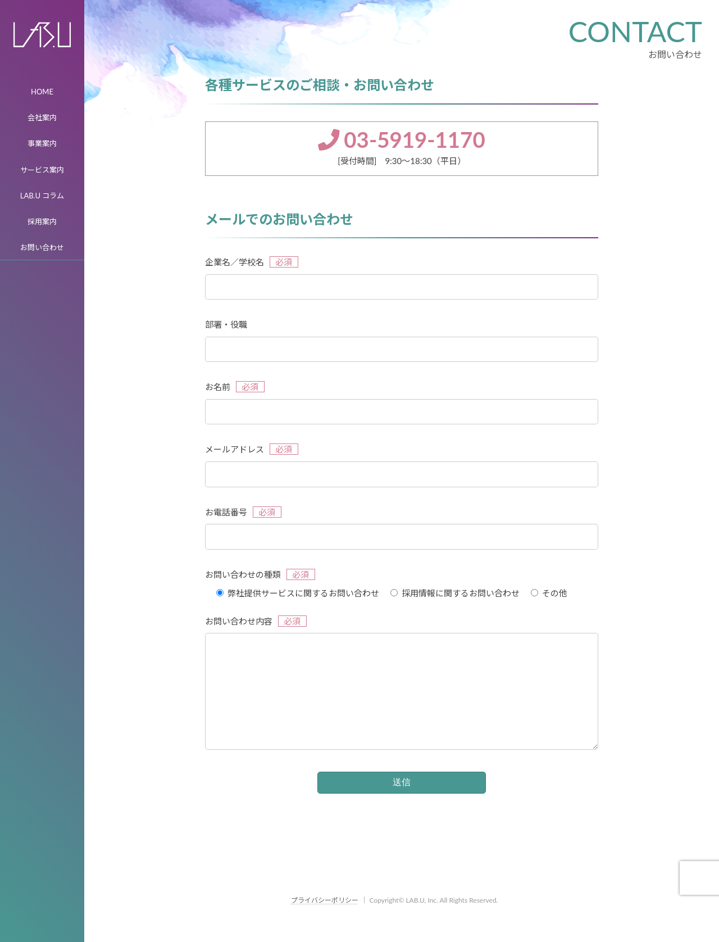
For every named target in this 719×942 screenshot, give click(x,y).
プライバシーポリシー (324, 922)
